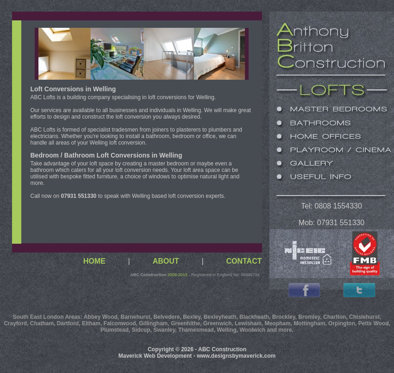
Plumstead (114, 330)
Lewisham (248, 323)
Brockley (283, 317)
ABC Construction (148, 274)
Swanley (164, 330)
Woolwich (252, 330)
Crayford (15, 323)
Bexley (191, 317)
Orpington (341, 323)
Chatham (42, 323)
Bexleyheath (220, 317)
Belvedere (166, 317)
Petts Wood (373, 323)
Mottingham (309, 323)
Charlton (334, 317)
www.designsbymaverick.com (236, 356)
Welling (226, 330)
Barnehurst (135, 317)
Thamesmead (196, 330)
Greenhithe (185, 323)
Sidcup (140, 330)
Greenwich (217, 323)
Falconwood (120, 323)
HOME (94, 261)
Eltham (91, 323)
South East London (38, 317)
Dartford (68, 323)
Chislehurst (364, 317)
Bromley (309, 317)
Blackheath (254, 317)
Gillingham (153, 323)
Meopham (278, 323)
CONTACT (244, 261)
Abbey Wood (101, 317)
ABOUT (166, 261)
